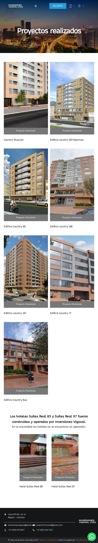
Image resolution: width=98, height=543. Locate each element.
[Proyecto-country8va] (26, 323)
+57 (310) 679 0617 (16, 530)
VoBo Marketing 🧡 (83, 540)
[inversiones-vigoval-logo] (16, 5)
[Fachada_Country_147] (26, 236)
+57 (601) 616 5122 (44, 530)
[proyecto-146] (72, 149)
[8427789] (65, 435)
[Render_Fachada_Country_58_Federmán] (72, 63)
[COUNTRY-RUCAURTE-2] (26, 63)
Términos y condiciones (48, 540)
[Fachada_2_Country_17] (72, 236)
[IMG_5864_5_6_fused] (33, 435)
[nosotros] (26, 149)
